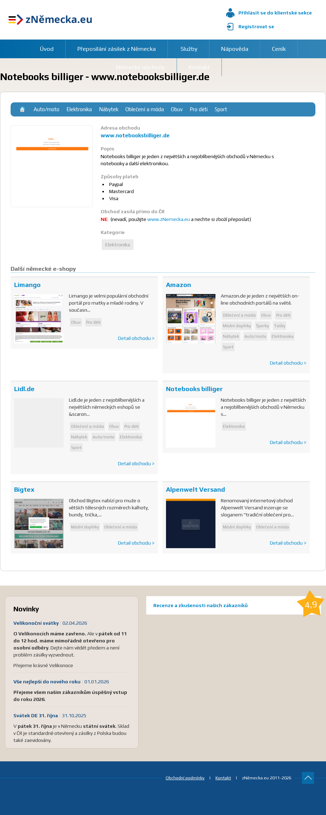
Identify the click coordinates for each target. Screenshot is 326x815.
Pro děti (199, 109)
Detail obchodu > (136, 338)
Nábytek (108, 109)
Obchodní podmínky (185, 777)
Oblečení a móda (144, 109)
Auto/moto (46, 109)
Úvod (47, 48)
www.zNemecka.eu (168, 219)
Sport (221, 109)
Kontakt (223, 777)
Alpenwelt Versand (195, 489)
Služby (188, 48)
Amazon (178, 284)
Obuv (177, 109)
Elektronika (79, 109)
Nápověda (234, 48)
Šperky (262, 325)
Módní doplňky (237, 325)
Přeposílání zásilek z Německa (116, 48)
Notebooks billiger (194, 388)
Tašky (279, 325)
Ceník (279, 48)
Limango (27, 284)
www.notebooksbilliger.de (135, 135)
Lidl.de (24, 388)
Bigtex (24, 489)
